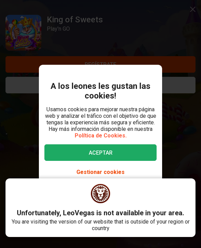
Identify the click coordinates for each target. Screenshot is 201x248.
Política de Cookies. (101, 135)
